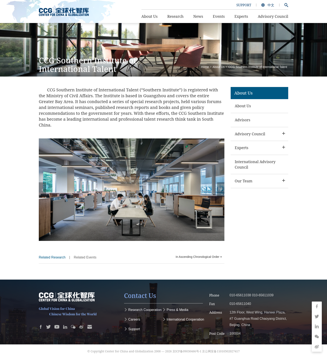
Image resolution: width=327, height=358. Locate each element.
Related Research (52, 257)
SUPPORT (243, 5)
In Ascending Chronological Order (199, 256)
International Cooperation (183, 319)
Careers (132, 319)
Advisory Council (250, 133)
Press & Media (175, 310)
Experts (241, 147)
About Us (219, 67)
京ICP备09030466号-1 (186, 351)
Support (132, 329)
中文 (268, 5)
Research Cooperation (143, 310)
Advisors (242, 119)
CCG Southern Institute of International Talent (257, 67)
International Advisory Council (255, 164)
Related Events (85, 257)
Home (205, 67)
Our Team (244, 180)
